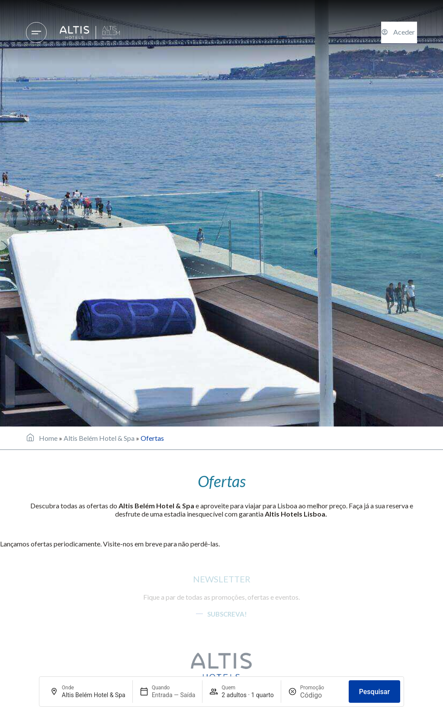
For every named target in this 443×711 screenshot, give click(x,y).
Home (48, 438)
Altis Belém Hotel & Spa (99, 438)
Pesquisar (374, 692)
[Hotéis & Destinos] (36, 32)
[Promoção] (321, 695)
